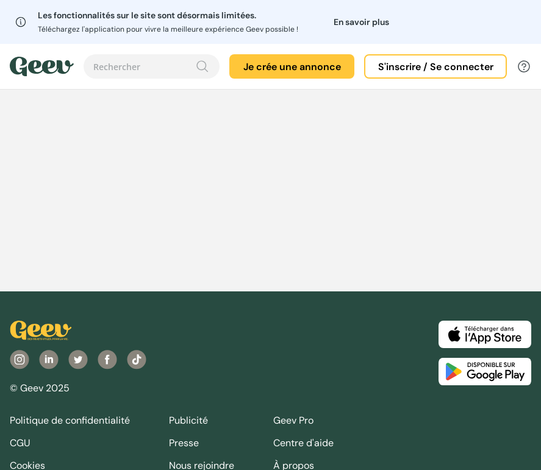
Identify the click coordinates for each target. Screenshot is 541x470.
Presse (184, 442)
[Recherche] (202, 66)
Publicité (188, 420)
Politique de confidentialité (70, 420)
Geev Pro (293, 420)
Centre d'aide (303, 442)
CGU (20, 442)
